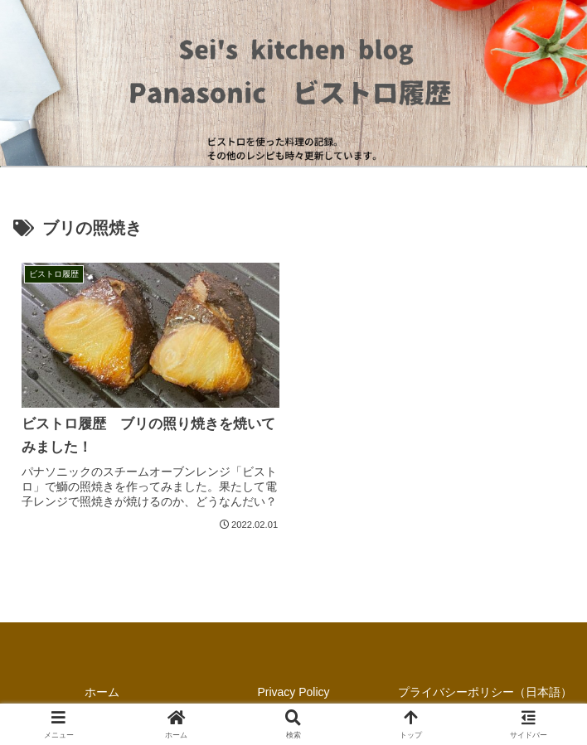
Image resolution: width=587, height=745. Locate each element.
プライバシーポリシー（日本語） (485, 692)
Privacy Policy (293, 692)
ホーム (102, 692)
